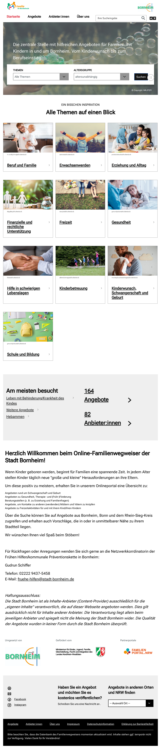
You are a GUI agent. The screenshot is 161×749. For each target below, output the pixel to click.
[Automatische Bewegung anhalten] (150, 77)
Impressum (73, 724)
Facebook (20, 699)
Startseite (13, 16)
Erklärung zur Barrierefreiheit (137, 724)
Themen (18, 70)
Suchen (141, 76)
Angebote (34, 16)
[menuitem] (13, 16)
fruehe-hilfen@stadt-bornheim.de (46, 579)
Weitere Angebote (20, 410)
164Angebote (96, 395)
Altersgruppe (83, 70)
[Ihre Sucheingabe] (118, 18)
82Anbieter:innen (102, 418)
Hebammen (15, 417)
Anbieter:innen (59, 16)
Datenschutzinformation (100, 724)
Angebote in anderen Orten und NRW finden (130, 690)
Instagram (20, 704)
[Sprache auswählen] (153, 18)
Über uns (83, 16)
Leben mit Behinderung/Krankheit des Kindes (35, 400)
